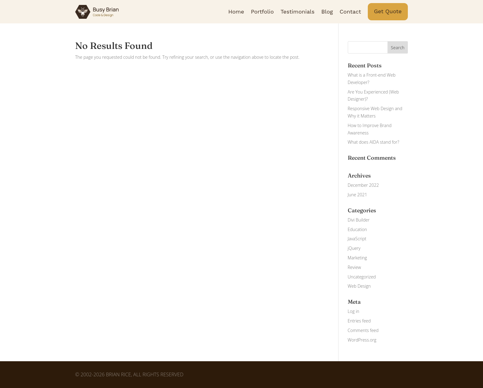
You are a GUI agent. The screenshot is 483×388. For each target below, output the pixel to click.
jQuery (354, 248)
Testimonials (298, 11)
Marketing (357, 258)
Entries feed (359, 321)
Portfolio (262, 11)
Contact (350, 11)
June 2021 (357, 195)
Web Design (359, 286)
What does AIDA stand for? (373, 142)
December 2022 (363, 185)
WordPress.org (362, 340)
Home (236, 11)
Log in (353, 311)
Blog (327, 11)
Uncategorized (362, 277)
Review (354, 267)
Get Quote (388, 11)
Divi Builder (359, 220)
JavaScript (357, 239)
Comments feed (363, 330)
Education (357, 229)
